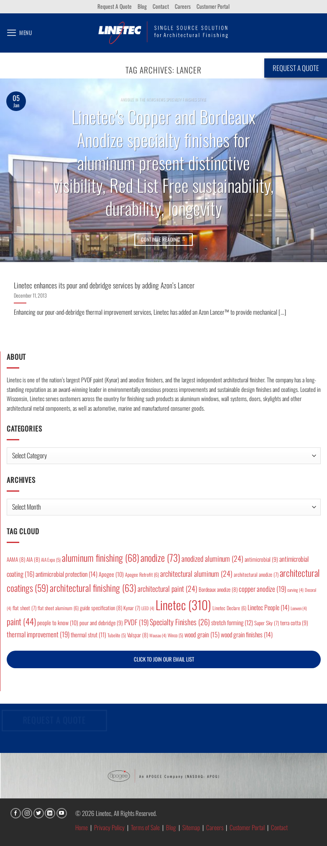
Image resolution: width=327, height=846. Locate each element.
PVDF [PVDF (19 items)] (136, 622)
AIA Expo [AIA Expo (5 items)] (51, 559)
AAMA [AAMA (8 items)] (16, 559)
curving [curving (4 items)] (295, 589)
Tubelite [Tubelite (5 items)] (116, 635)
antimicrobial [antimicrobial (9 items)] (261, 559)
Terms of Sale (145, 827)
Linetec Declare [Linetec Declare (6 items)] (229, 608)
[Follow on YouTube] (61, 813)
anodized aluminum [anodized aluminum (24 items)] (212, 558)
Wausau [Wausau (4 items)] (157, 635)
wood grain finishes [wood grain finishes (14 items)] (247, 634)
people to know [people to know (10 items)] (57, 622)
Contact (161, 6)
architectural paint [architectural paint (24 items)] (167, 588)
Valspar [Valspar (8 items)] (137, 635)
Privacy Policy (109, 827)
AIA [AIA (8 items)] (33, 559)
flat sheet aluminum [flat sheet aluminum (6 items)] (58, 608)
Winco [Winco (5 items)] (175, 635)
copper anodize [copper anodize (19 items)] (262, 588)
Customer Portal (213, 6)
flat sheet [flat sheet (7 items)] (24, 608)
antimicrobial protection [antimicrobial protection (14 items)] (66, 574)
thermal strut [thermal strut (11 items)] (88, 634)
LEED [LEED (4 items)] (147, 608)
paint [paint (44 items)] (21, 621)
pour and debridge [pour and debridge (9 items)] (101, 623)
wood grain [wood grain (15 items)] (202, 634)
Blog (142, 6)
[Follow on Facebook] (15, 813)
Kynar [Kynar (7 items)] (131, 608)
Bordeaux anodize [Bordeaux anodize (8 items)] (218, 589)
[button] (19, 32)
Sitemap (191, 827)
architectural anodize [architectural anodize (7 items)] (256, 574)
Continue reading (163, 239)
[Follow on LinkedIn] (50, 813)
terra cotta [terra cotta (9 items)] (294, 623)
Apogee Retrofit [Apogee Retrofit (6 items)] (142, 574)
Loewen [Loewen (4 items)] (299, 608)
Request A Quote (114, 6)
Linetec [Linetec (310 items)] (183, 605)
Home (81, 827)
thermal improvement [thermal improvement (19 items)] (38, 634)
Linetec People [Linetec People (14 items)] (268, 607)
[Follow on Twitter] (38, 813)
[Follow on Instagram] (27, 813)
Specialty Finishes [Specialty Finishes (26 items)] (180, 621)
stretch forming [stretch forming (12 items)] (232, 622)
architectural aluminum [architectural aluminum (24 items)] (196, 573)
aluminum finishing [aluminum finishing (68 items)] (100, 558)
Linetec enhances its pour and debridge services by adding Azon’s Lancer (104, 285)
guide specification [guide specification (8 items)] (101, 608)
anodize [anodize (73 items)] (160, 558)
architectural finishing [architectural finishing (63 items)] (93, 587)
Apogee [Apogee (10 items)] (111, 574)
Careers (183, 6)
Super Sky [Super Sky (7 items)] (266, 623)
